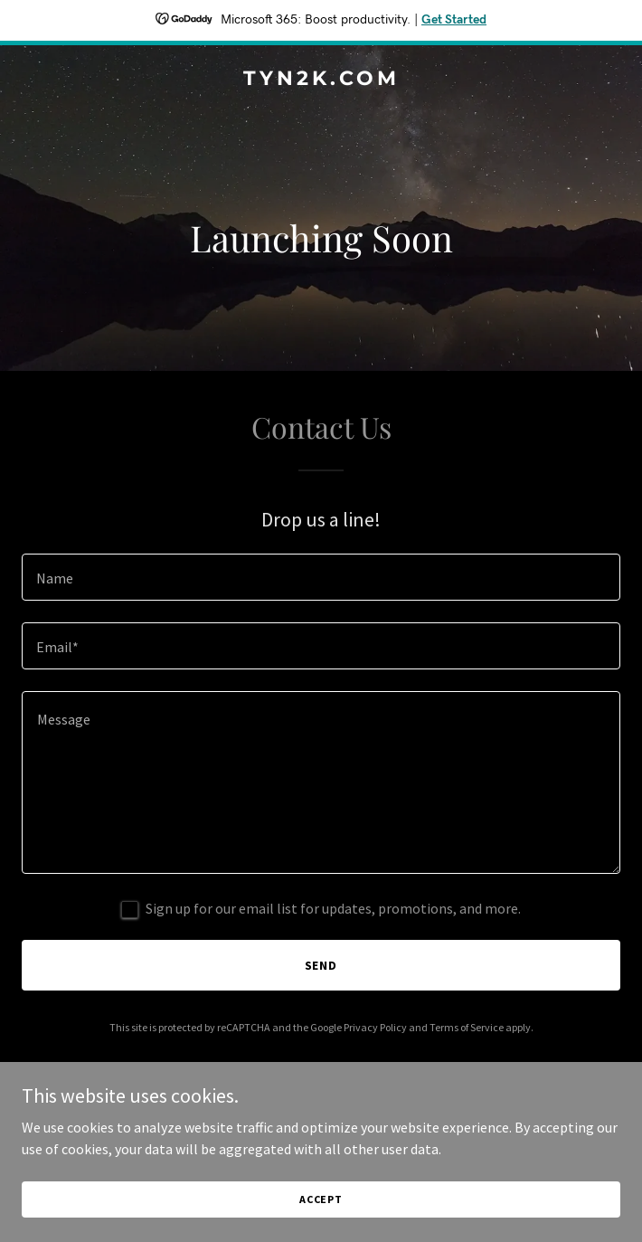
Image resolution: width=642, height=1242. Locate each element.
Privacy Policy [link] (375, 1027)
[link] (321, 80)
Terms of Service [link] (467, 1027)
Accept (321, 1199)
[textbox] (321, 577)
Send (321, 965)
